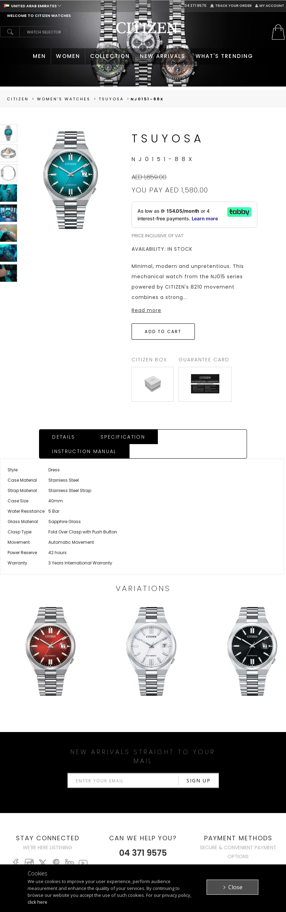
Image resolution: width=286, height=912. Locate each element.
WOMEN (68, 56)
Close (235, 887)
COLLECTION (110, 56)
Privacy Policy (185, 846)
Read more (146, 310)
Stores (230, 846)
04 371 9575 (193, 5)
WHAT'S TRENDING (225, 56)
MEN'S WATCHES (78, 839)
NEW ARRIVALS (162, 56)
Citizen (18, 99)
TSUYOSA (111, 99)
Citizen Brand (184, 839)
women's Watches (63, 99)
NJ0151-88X (147, 99)
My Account (269, 5)
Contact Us (236, 854)
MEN (39, 56)
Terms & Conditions (182, 857)
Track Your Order (231, 5)
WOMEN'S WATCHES (71, 850)
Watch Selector (44, 32)
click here (37, 902)
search (9, 32)
